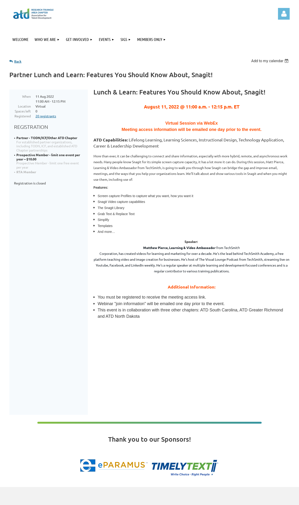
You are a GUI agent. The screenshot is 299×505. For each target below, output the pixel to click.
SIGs (232, 452)
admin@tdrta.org (161, 445)
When (26, 96)
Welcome (236, 432)
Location (24, 106)
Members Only (239, 457)
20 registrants (46, 116)
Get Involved (238, 442)
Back (17, 61)
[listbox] (270, 61)
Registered (22, 116)
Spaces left (23, 111)
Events (234, 447)
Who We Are (238, 437)
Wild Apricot (234, 499)
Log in (284, 14)
